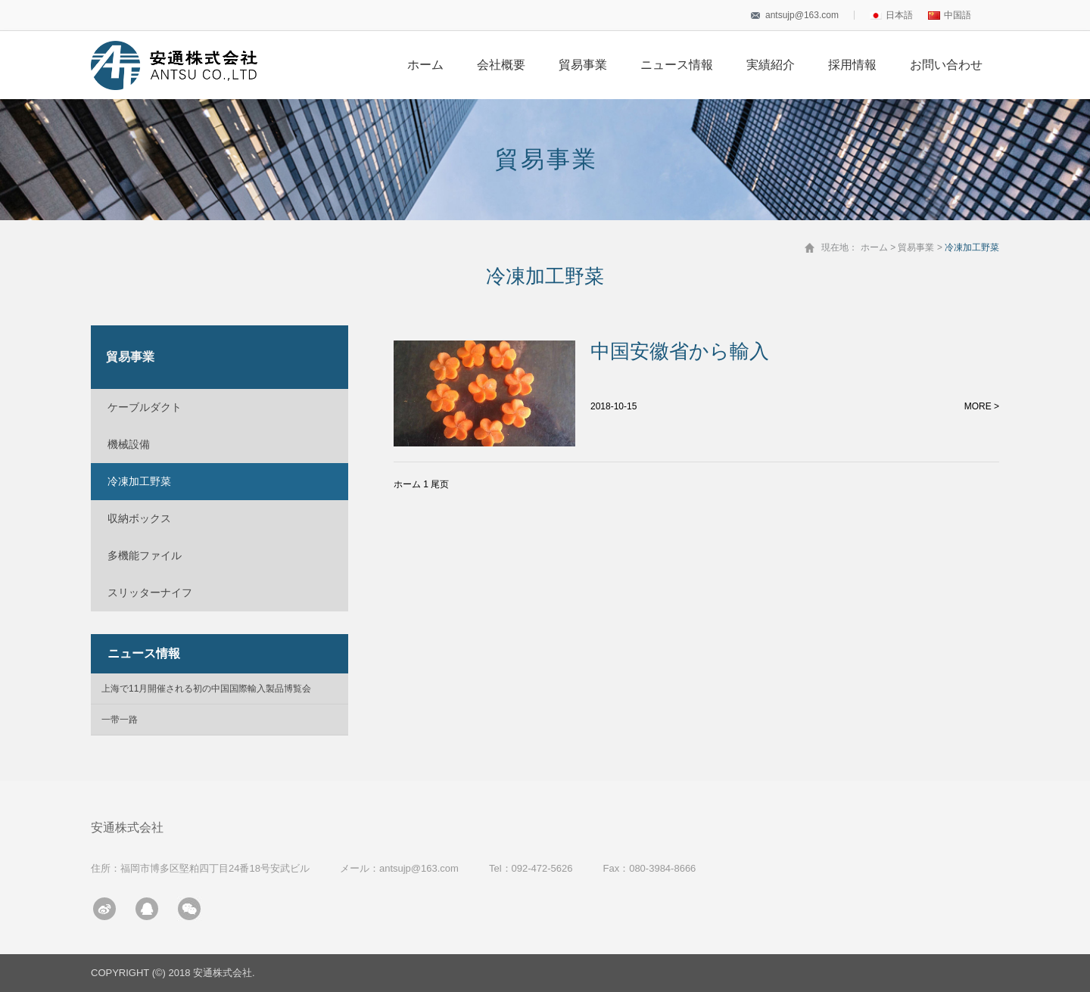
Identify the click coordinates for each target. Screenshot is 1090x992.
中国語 (949, 15)
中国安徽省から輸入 (679, 351)
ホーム (425, 64)
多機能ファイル (144, 555)
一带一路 (119, 719)
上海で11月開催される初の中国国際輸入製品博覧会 (206, 688)
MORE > (981, 406)
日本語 (891, 15)
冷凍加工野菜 (139, 481)
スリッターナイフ (149, 592)
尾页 (440, 484)
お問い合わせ (946, 64)
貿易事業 (583, 64)
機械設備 (128, 444)
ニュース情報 (676, 64)
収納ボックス (139, 518)
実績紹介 (770, 64)
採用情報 (852, 64)
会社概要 (501, 64)
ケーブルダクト (144, 407)
